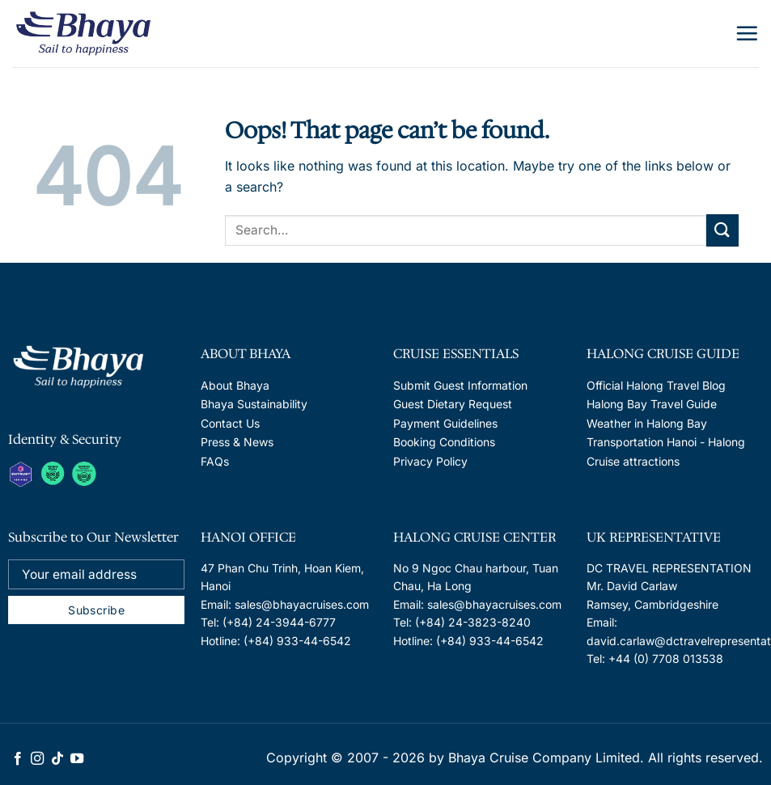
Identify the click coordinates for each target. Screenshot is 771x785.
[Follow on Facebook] (17, 759)
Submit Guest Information (460, 385)
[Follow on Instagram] (37, 759)
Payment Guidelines (445, 423)
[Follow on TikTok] (57, 759)
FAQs (215, 461)
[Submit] (722, 230)
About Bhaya (235, 385)
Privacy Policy (430, 461)
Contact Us (230, 423)
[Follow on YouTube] (76, 759)
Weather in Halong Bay (647, 423)
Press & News (237, 442)
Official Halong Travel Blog (656, 385)
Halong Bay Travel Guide (652, 404)
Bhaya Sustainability (254, 404)
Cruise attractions (633, 461)
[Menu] (747, 33)
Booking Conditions (444, 442)
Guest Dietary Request (452, 404)
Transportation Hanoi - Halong (666, 442)
